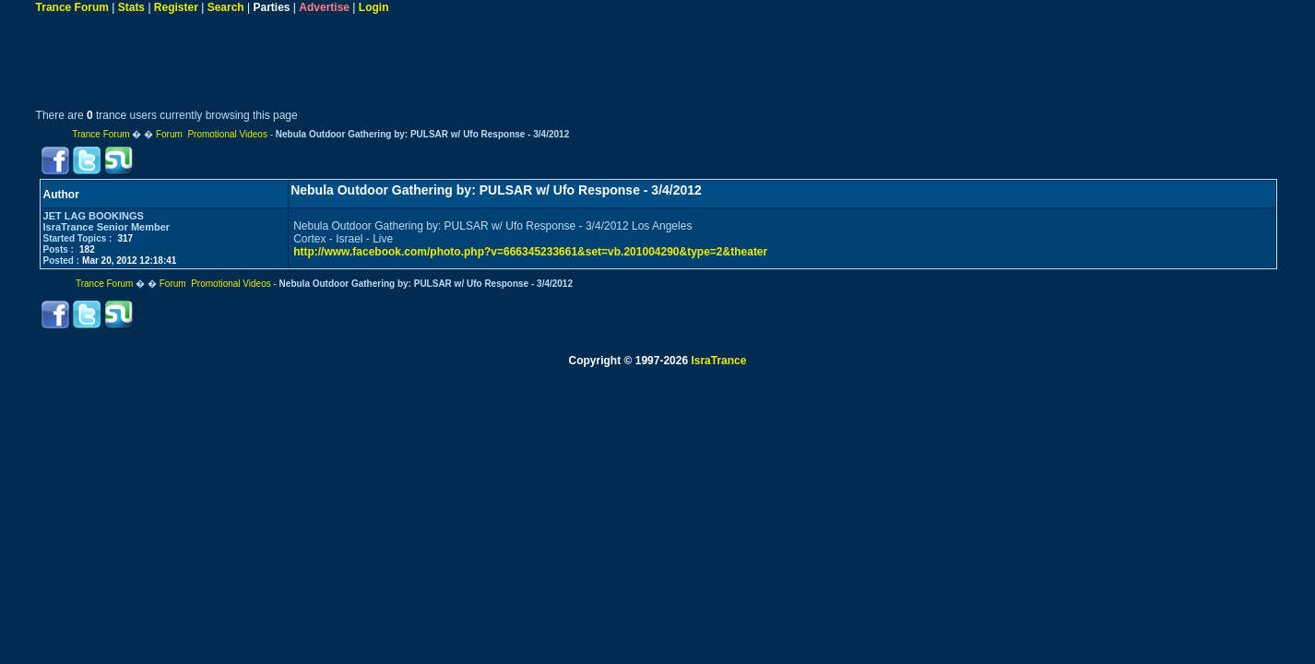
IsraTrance (718, 360)
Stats (131, 7)
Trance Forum (72, 7)
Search (225, 7)
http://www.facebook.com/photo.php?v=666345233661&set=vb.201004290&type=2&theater (530, 251)
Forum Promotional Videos (211, 134)
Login (374, 7)
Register (176, 7)
